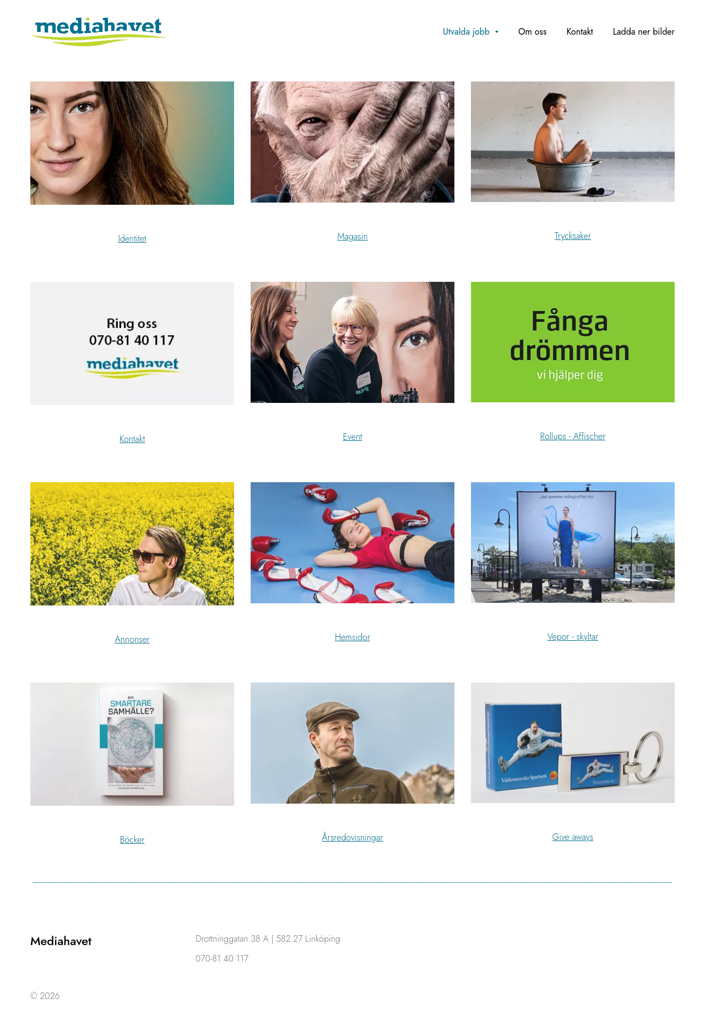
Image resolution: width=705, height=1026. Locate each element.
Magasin (352, 236)
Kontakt (132, 439)
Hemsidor (352, 637)
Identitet (132, 238)
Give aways (572, 837)
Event (352, 436)
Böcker (132, 839)
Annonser (132, 639)
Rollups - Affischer (573, 436)
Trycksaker (573, 236)
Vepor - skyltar (573, 636)
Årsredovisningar (352, 837)
